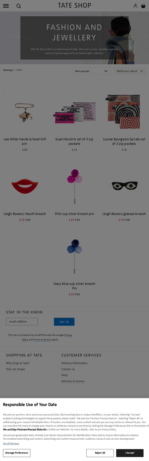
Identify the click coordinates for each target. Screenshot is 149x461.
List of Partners (11, 443)
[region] (74, 429)
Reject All (100, 453)
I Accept (129, 453)
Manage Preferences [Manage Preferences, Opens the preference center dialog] (16, 453)
